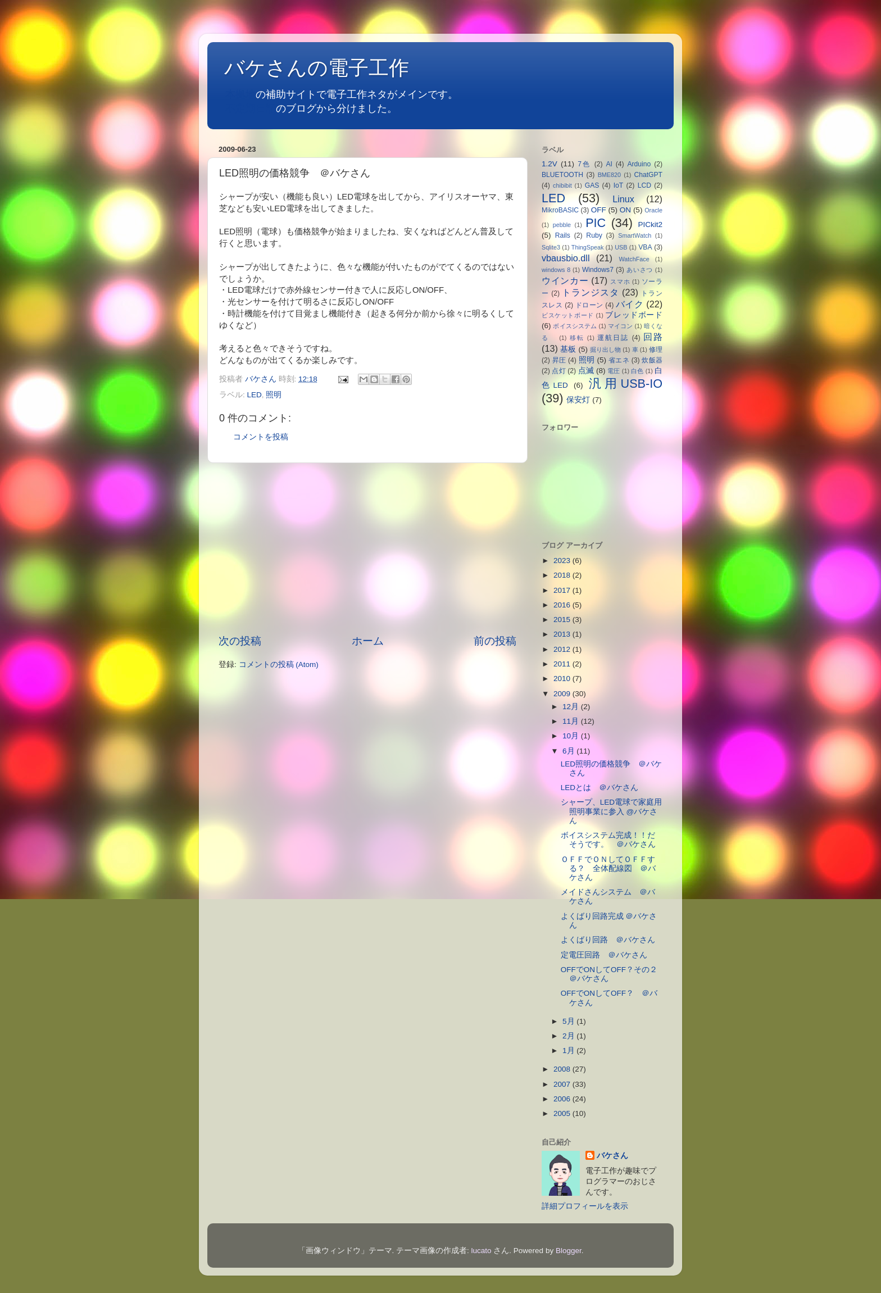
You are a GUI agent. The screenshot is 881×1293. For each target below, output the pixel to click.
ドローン (589, 305)
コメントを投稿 (260, 437)
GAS (592, 185)
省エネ (618, 360)
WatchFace (634, 259)
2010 (563, 678)
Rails (562, 235)
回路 (652, 337)
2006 (563, 1099)
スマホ (620, 281)
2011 (563, 664)
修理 (655, 349)
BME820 (609, 174)
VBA (645, 247)
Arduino (639, 164)
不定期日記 (250, 108)
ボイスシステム (575, 326)
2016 (563, 605)
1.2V (549, 164)
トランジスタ (590, 292)
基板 (568, 349)
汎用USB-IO (625, 383)
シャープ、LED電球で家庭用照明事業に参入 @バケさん (611, 811)
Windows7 (598, 270)
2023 (563, 560)
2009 (563, 693)
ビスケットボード (568, 315)
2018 (563, 575)
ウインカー (565, 280)
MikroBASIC (560, 210)
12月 (571, 706)
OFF (598, 210)
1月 (569, 1050)
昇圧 (559, 360)
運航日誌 (613, 338)
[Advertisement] (367, 548)
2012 (563, 649)
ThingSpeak (587, 247)
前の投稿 (495, 641)
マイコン (620, 326)
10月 (571, 736)
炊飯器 (652, 360)
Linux (623, 199)
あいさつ (639, 269)
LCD (644, 185)
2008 (563, 1069)
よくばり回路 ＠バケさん (608, 940)
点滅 (586, 370)
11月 (571, 721)
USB (621, 247)
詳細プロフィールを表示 (585, 1206)
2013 (563, 634)
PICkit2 (650, 224)
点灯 (558, 371)
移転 (577, 337)
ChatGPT (648, 175)
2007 (563, 1084)
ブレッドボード (633, 315)
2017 (563, 590)
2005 (563, 1113)
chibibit (562, 185)
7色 (584, 164)
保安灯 (578, 400)
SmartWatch (634, 235)
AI (609, 164)
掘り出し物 (605, 349)
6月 (569, 751)
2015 (563, 619)
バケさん (612, 1155)
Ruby (594, 235)
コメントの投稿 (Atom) (279, 664)
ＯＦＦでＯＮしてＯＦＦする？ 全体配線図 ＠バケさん (608, 868)
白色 (637, 371)
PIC (595, 223)
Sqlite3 (551, 247)
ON (625, 210)
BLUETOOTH (562, 175)
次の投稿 (240, 641)
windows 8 (556, 269)
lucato (481, 1250)
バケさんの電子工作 (326, 67)
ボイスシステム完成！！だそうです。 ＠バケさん (608, 840)
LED (254, 395)
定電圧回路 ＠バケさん (604, 955)
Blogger (569, 1250)
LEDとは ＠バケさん (599, 787)
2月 (569, 1036)
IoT (619, 185)
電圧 (613, 371)
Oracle (653, 210)
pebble (562, 224)
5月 (569, 1021)
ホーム (368, 641)
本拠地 (240, 94)
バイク (629, 304)
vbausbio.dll (566, 258)
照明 (273, 395)
